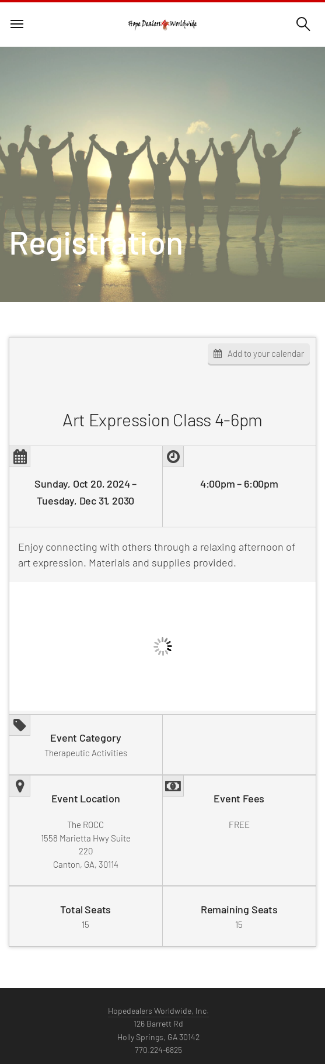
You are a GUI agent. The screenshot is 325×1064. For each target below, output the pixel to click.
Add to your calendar (266, 353)
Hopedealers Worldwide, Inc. (158, 1012)
